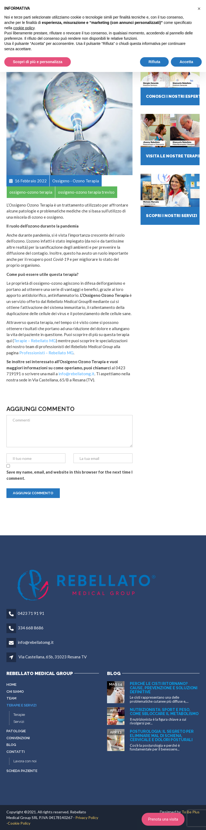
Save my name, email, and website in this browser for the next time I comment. (69, 475)
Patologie (16, 731)
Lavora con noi (24, 761)
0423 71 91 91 (31, 613)
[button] (199, 8)
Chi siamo (15, 692)
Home (11, 685)
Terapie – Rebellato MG (35, 340)
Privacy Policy (86, 817)
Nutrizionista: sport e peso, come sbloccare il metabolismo (164, 712)
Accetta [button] (186, 62)
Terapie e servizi (21, 705)
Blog (11, 745)
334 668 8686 (30, 627)
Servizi (18, 722)
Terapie (19, 715)
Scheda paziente (21, 771)
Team (11, 698)
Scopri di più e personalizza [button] (37, 62)
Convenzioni (18, 738)
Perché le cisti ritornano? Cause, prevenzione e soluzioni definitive (163, 687)
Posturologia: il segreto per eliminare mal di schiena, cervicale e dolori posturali (162, 735)
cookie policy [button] (23, 28)
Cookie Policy (19, 823)
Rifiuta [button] (154, 62)
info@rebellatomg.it (76, 373)
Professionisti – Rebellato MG (46, 352)
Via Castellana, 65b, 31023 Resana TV (53, 656)
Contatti (15, 752)
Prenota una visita (163, 819)
